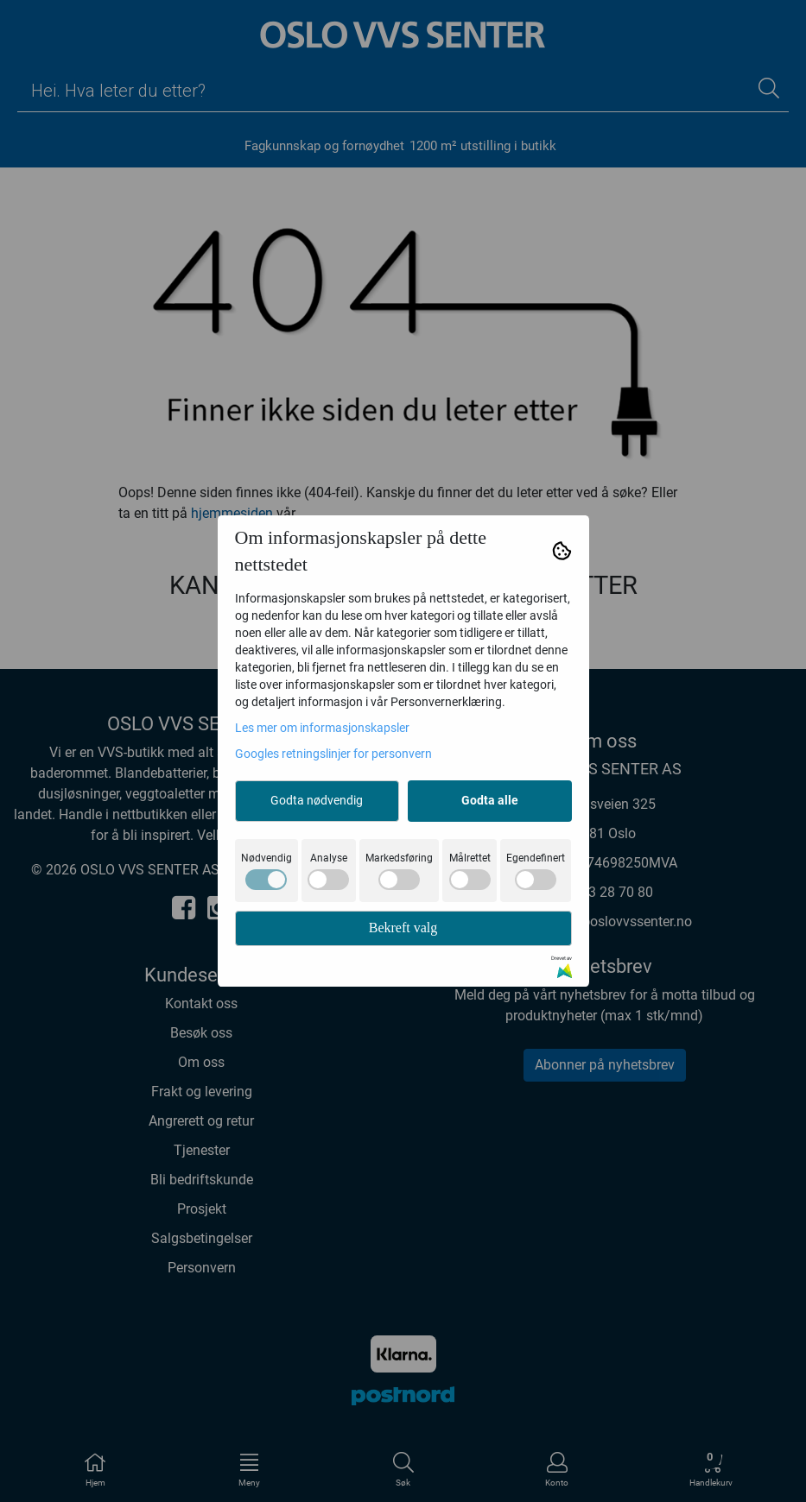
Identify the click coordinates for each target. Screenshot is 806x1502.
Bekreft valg (403, 927)
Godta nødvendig (316, 800)
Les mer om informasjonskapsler (322, 728)
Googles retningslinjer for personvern (333, 753)
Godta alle (489, 800)
